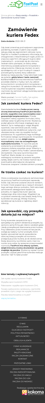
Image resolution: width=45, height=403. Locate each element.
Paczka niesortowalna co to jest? (16, 295)
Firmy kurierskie (22, 346)
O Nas (22, 323)
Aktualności (22, 336)
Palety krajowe (22, 352)
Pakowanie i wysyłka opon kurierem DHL (19, 285)
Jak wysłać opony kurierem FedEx (16, 278)
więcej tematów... (9, 298)
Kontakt (22, 359)
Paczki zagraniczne (22, 356)
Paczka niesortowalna (22, 372)
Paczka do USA (22, 378)
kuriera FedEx (7, 79)
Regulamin (22, 327)
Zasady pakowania (23, 369)
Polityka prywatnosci (22, 333)
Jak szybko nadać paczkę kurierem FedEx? (19, 98)
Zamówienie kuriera (10, 109)
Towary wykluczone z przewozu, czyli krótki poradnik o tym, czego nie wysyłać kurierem (21, 290)
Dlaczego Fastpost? (22, 330)
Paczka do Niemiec (23, 381)
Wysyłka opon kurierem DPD (14, 282)
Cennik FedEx (21, 97)
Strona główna (7, 15)
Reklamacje (22, 349)
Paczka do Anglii (22, 375)
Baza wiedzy (21, 15)
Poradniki (33, 15)
